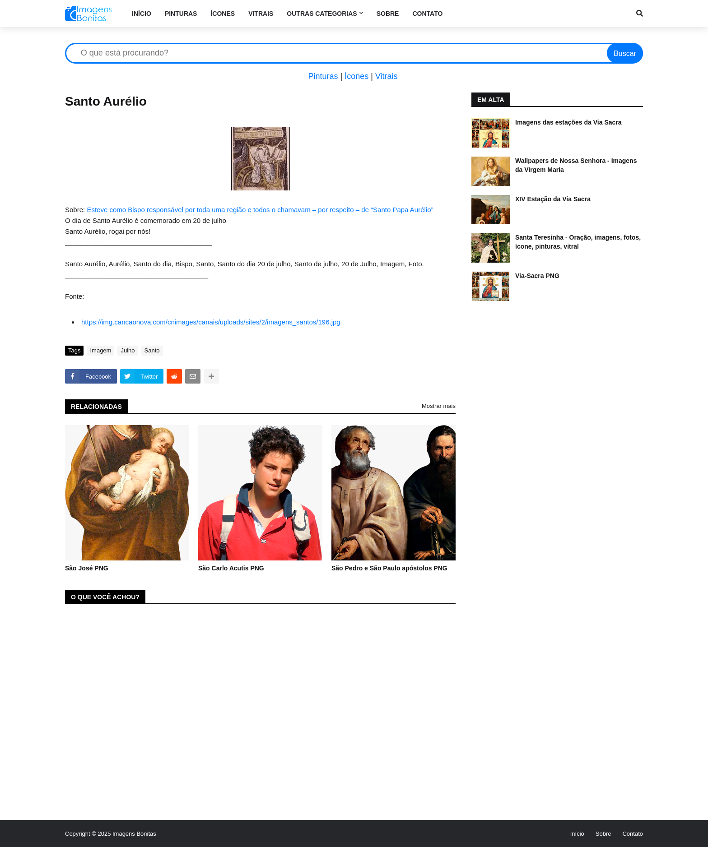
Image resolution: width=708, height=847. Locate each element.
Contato (632, 833)
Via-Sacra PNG (537, 275)
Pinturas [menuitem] (181, 13)
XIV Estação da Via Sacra (553, 199)
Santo (152, 350)
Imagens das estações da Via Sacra (568, 122)
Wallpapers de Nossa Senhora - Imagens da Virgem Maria (576, 165)
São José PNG (86, 568)
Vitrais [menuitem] (260, 13)
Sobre (603, 833)
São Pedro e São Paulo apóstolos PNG (389, 568)
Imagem (100, 350)
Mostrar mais (439, 406)
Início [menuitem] (141, 13)
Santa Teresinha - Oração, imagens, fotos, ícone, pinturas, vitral (578, 242)
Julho (128, 350)
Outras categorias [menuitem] (322, 13)
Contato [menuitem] (427, 13)
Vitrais (386, 76)
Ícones (356, 76)
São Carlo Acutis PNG (231, 568)
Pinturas (323, 76)
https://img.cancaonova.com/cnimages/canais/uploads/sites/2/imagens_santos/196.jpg (210, 322)
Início (577, 833)
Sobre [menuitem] (388, 13)
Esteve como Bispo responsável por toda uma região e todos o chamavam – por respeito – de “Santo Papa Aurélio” (260, 209)
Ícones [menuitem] (222, 13)
